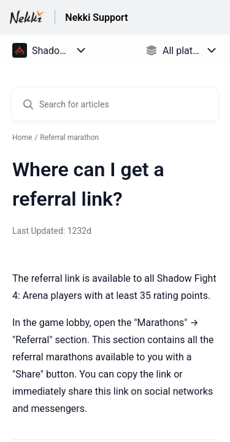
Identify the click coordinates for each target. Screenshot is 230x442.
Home (22, 137)
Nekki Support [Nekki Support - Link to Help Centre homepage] (96, 17)
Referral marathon (69, 137)
